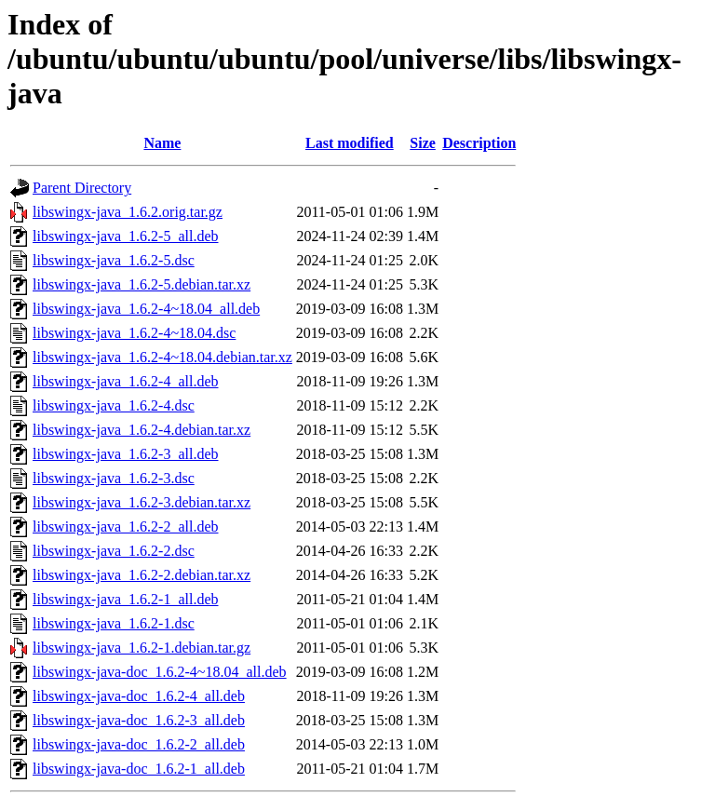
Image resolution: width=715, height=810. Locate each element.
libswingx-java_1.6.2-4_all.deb (126, 381)
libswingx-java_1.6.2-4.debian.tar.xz (141, 430)
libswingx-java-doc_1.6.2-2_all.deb (139, 744)
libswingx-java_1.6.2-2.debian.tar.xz (141, 575)
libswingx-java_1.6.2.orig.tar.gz (128, 212)
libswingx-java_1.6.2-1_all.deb (126, 599)
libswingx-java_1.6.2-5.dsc (114, 260)
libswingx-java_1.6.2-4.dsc (114, 405)
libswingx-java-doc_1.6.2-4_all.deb (139, 696)
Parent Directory (82, 188)
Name (162, 143)
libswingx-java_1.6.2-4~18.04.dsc (134, 333)
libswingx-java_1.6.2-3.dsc (114, 478)
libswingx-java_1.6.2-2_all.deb (126, 526)
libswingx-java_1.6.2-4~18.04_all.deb (146, 309)
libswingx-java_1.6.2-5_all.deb (126, 236)
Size (423, 143)
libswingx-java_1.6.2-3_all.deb (126, 454)
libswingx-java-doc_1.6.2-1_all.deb (139, 768)
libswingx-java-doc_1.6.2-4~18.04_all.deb (160, 672)
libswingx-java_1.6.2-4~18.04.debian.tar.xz (162, 357)
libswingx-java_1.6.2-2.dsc (114, 551)
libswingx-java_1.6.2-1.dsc (114, 623)
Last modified (349, 143)
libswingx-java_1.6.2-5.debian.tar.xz (141, 284)
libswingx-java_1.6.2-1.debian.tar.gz (141, 647)
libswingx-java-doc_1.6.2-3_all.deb (139, 720)
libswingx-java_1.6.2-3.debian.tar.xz (141, 502)
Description (479, 143)
